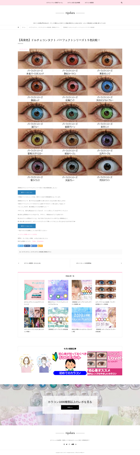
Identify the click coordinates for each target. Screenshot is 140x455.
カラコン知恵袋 (89, 2)
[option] (35, 363)
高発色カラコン (47, 251)
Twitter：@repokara (37, 241)
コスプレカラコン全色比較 (37, 251)
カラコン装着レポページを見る (28, 234)
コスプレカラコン (25, 251)
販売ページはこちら (26, 192)
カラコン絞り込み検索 (74, 2)
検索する (70, 407)
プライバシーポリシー (79, 452)
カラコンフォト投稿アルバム (54, 2)
